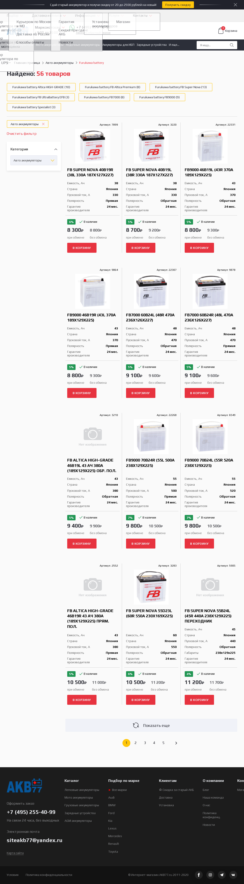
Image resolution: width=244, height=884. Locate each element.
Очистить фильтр (22, 133)
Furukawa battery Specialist (33, 107)
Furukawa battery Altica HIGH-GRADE (41, 87)
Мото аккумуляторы (50, 44)
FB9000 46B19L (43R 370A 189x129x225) (209, 172)
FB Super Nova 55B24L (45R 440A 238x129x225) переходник (208, 616)
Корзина (227, 31)
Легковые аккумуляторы (81, 790)
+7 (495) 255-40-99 (89, 27)
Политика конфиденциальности (49, 875)
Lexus (112, 828)
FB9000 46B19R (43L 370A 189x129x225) (91, 317)
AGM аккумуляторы (78, 820)
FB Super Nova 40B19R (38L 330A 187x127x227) (90, 172)
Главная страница (23, 62)
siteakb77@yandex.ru (34, 840)
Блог (206, 790)
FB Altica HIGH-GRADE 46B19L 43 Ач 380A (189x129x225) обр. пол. (91, 465)
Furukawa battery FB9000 (159, 97)
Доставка (166, 797)
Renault (113, 843)
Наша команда (213, 797)
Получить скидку (178, 5)
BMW (112, 805)
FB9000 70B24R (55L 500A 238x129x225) (150, 463)
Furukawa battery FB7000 (104, 97)
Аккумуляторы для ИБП (118, 44)
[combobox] (33, 160)
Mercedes (115, 836)
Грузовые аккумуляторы (81, 805)
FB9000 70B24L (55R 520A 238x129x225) (209, 463)
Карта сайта (15, 853)
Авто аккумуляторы (20, 44)
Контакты (140, 15)
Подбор (12, 15)
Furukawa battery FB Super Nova (181, 87)
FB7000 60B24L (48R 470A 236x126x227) (150, 317)
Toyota (113, 851)
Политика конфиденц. (212, 815)
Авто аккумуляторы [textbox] (27, 160)
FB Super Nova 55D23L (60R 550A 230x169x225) (149, 613)
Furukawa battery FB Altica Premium (112, 87)
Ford (111, 813)
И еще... (174, 44)
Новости (209, 825)
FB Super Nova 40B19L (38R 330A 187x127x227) (149, 172)
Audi (111, 797)
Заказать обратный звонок (93, 32)
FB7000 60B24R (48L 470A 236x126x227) (209, 317)
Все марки (117, 790)
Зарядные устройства (152, 44)
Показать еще (151, 725)
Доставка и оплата (46, 15)
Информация (85, 15)
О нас (206, 805)
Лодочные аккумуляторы (83, 44)
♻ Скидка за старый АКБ (176, 790)
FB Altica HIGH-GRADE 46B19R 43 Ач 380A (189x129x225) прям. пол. (90, 618)
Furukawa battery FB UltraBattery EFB (40, 97)
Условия (12, 875)
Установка (166, 805)
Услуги (114, 15)
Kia (110, 820)
